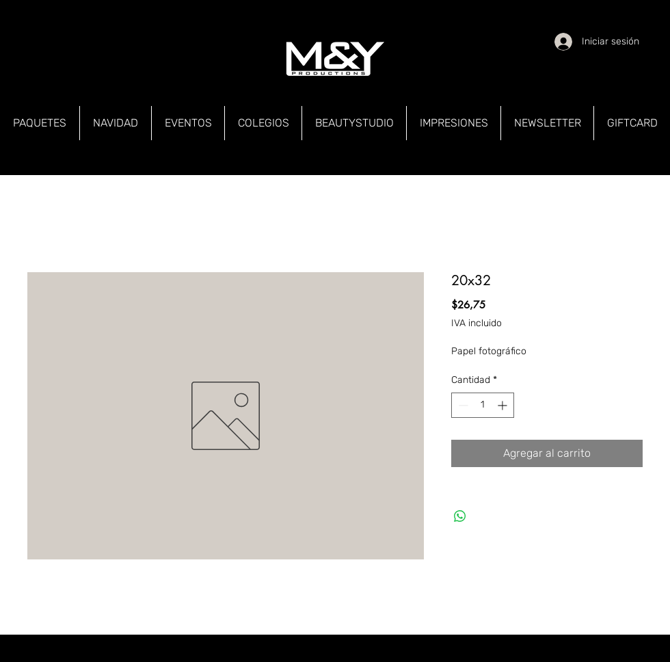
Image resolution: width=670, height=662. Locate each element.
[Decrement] (461, 405)
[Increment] (503, 405)
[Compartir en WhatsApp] (460, 516)
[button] (39, 123)
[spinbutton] (482, 405)
